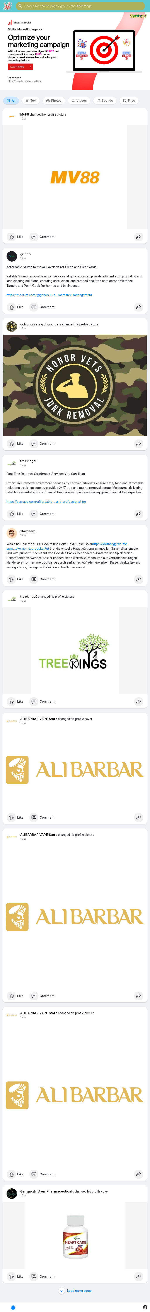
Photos (53, 101)
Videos (79, 101)
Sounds (105, 101)
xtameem (27, 531)
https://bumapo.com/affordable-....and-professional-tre (46, 502)
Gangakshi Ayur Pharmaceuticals (47, 1191)
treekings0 (28, 461)
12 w (23, 118)
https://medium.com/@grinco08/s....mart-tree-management (49, 295)
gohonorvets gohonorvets (40, 324)
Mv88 (24, 114)
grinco (25, 254)
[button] (80, 6)
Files (129, 101)
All (11, 101)
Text (31, 101)
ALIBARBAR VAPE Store (38, 719)
